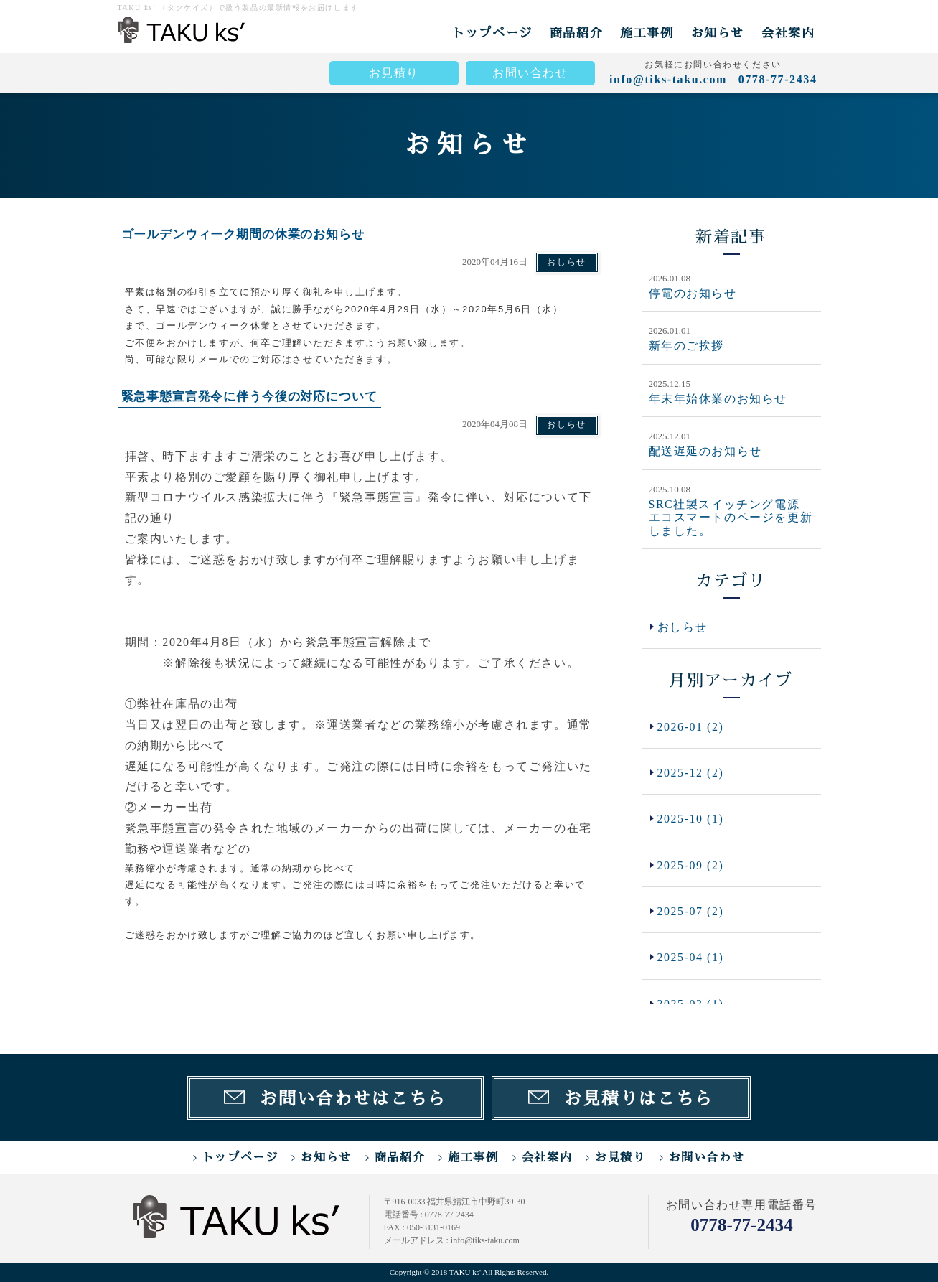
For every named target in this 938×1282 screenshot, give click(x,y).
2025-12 (691, 773)
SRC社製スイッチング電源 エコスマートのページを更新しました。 (731, 516)
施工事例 (646, 32)
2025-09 (691, 865)
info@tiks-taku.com (668, 79)
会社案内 (788, 32)
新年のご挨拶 (687, 346)
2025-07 (691, 912)
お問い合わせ (530, 73)
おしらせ (566, 262)
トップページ (492, 32)
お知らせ (717, 32)
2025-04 (691, 959)
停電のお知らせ (693, 293)
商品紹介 (576, 32)
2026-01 (691, 726)
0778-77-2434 (742, 1225)
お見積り (394, 73)
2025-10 (691, 819)
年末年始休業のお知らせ (718, 398)
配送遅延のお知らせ (705, 451)
